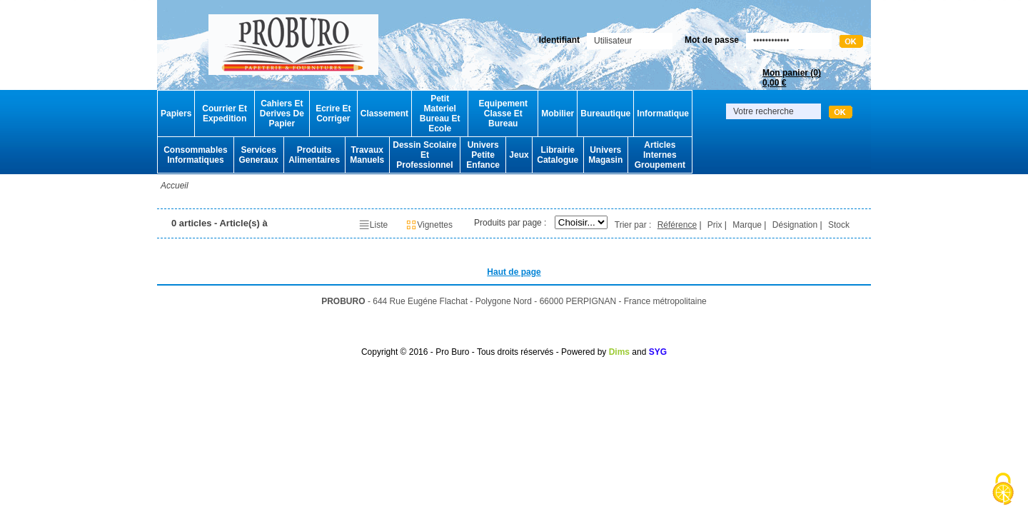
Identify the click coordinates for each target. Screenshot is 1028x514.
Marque (747, 225)
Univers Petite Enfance (483, 155)
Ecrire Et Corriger (333, 114)
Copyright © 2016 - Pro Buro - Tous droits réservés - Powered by (483, 352)
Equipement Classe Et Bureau (503, 113)
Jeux (518, 155)
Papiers (176, 114)
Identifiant (559, 40)
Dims (619, 352)
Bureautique (605, 114)
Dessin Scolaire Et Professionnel (424, 155)
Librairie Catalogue (557, 155)
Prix (714, 225)
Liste (373, 225)
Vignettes (429, 225)
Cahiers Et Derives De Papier (282, 113)
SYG (658, 352)
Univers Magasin (605, 155)
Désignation (794, 225)
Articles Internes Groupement (660, 155)
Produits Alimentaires (314, 155)
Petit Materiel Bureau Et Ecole (440, 113)
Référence (677, 225)
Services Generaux (258, 155)
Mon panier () (791, 78)
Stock (839, 225)
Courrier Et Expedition (224, 114)
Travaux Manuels (367, 155)
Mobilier (557, 114)
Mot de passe (712, 40)
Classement (384, 114)
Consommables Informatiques (195, 155)
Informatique (663, 114)
